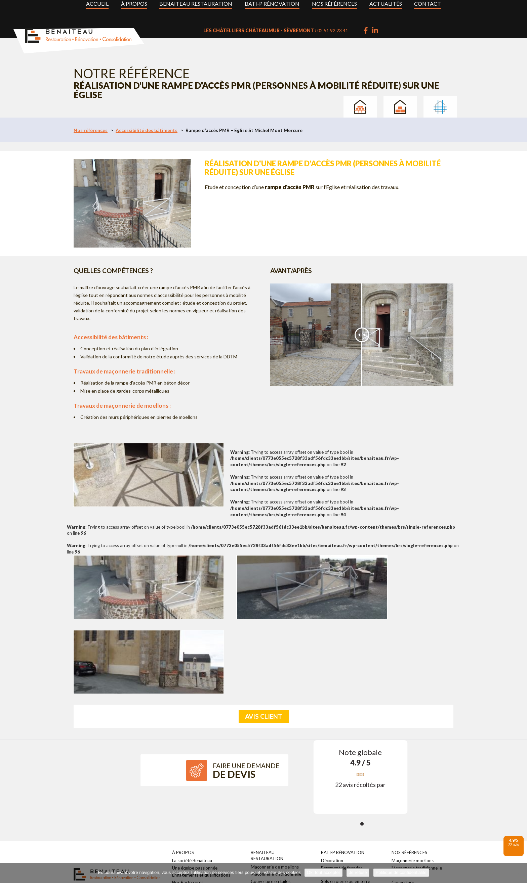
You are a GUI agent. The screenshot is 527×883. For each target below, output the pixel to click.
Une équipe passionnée (194, 774)
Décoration (332, 767)
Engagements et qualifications (201, 781)
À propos (134, 9)
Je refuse (358, 872)
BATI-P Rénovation (272, 9)
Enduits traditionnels (271, 795)
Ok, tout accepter (323, 872)
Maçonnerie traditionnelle (276, 780)
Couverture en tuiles (270, 788)
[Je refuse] (518, 873)
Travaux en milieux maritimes (420, 852)
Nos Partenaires (187, 789)
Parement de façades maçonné (422, 831)
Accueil (97, 9)
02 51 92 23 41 (399, 30)
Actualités (385, 9)
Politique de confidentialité (401, 872)
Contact (427, 9)
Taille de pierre (265, 802)
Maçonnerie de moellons (275, 773)
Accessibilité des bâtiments (146, 130)
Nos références (334, 9)
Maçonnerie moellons (413, 767)
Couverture (403, 789)
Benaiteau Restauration (195, 9)
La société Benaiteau (192, 767)
